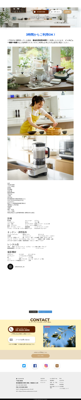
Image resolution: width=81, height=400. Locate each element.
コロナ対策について (64, 388)
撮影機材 (52, 380)
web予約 (61, 380)
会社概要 (61, 386)
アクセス (61, 382)
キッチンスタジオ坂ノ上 (4, 28)
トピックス (11, 28)
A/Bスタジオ (43, 380)
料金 (60, 378)
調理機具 (52, 384)
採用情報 (61, 384)
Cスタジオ (42, 382)
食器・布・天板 (53, 382)
